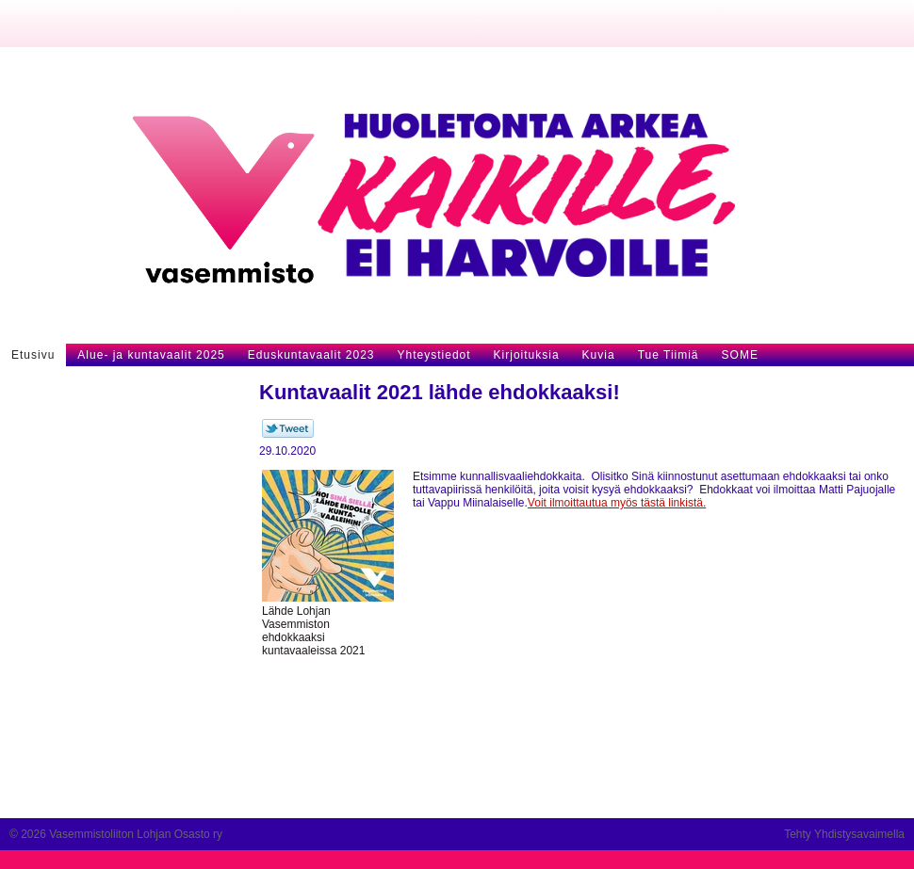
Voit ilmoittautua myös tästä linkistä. (617, 502)
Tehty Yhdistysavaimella (844, 834)
